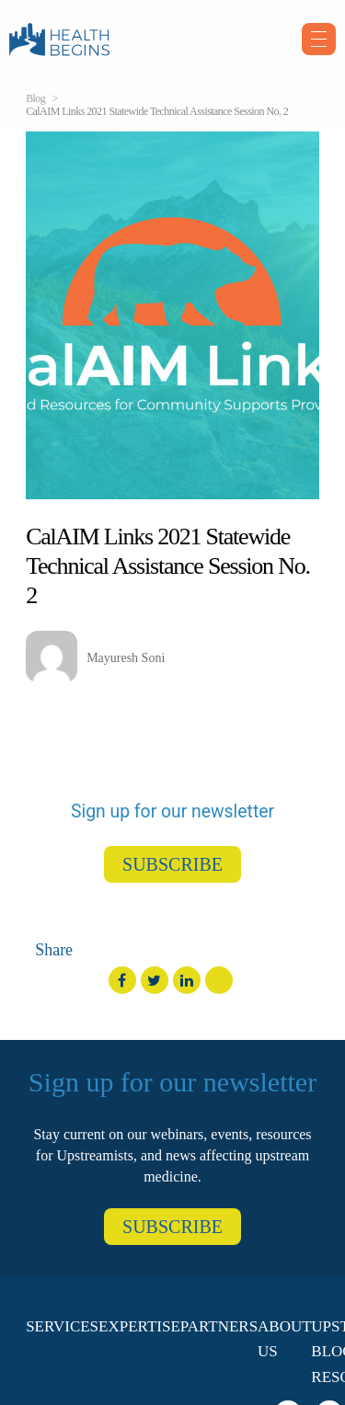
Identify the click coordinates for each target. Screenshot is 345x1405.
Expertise (139, 1326)
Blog (35, 98)
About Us (284, 1339)
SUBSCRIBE (172, 864)
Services (62, 1326)
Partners (219, 1326)
